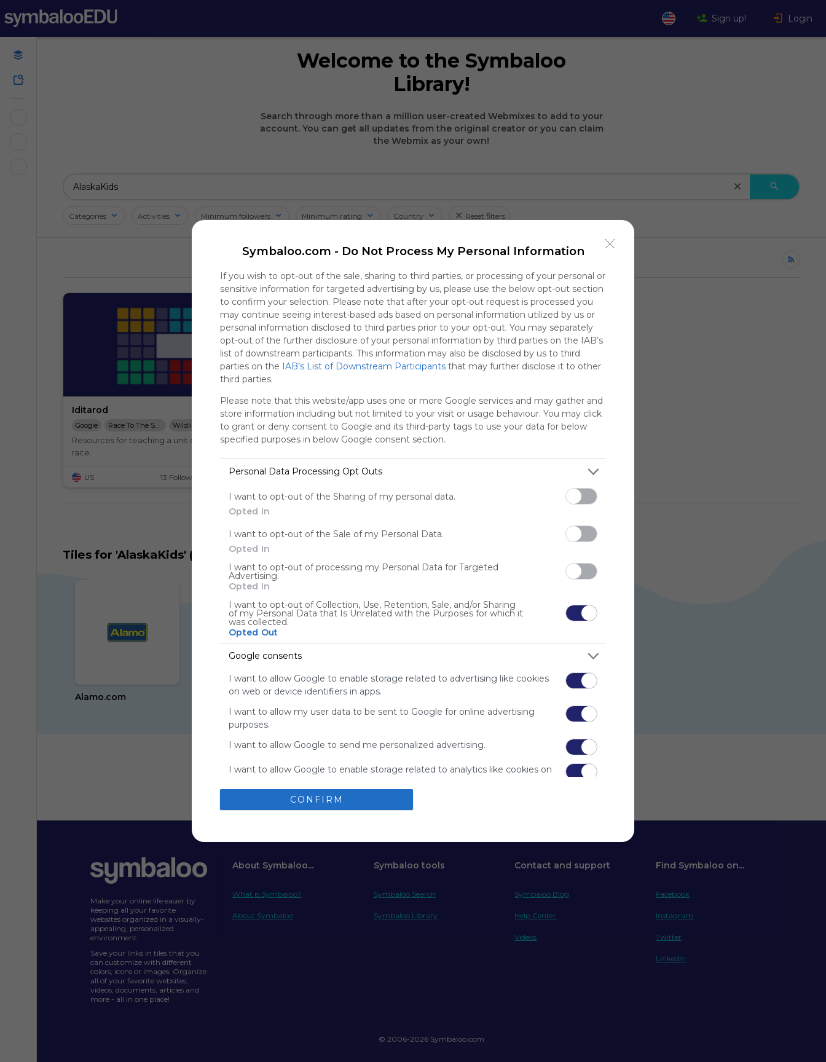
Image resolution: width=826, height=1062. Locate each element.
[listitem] (413, 471)
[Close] (610, 244)
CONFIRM (317, 799)
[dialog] (413, 531)
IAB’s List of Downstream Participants (364, 366)
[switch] (581, 496)
